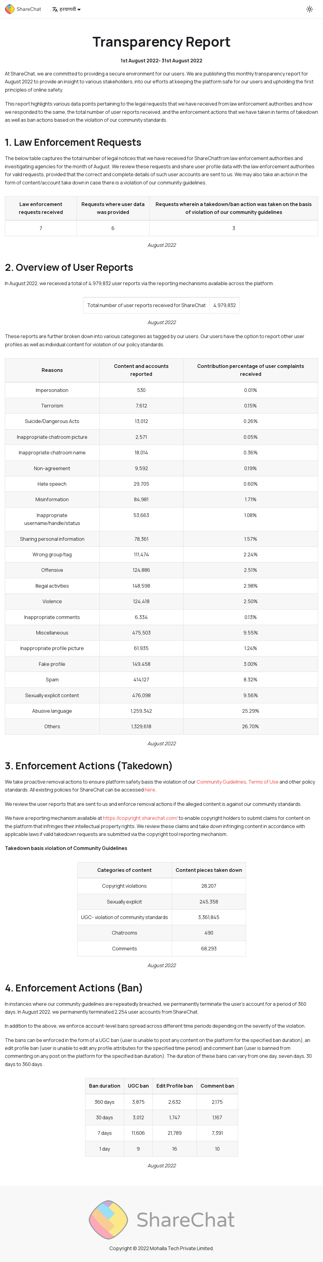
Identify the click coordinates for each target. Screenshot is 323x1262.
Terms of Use (263, 781)
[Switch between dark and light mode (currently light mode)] (309, 9)
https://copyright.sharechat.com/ (140, 818)
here (150, 789)
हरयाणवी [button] (64, 9)
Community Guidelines (221, 781)
